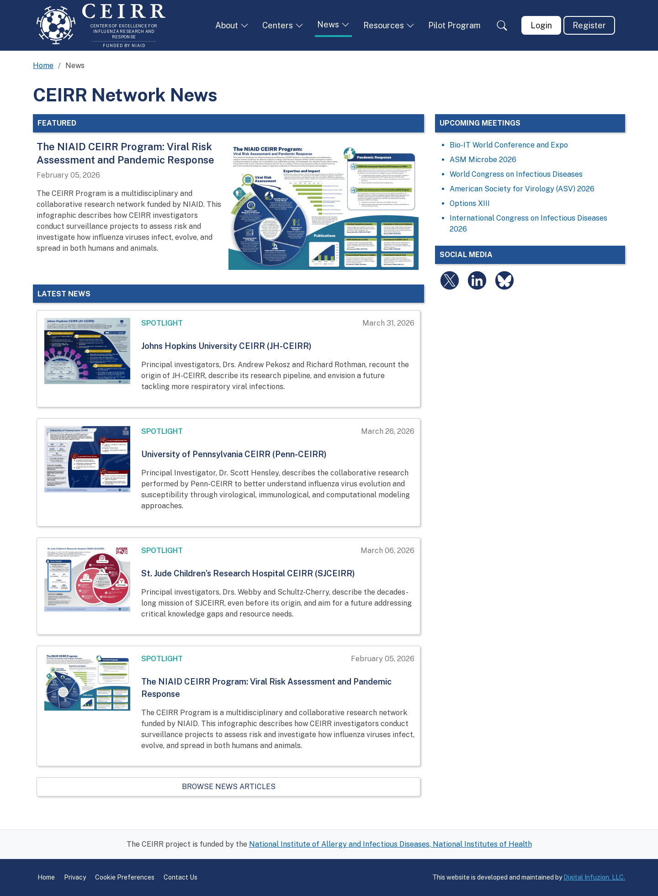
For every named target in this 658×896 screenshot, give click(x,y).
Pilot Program (454, 25)
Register (589, 25)
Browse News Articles (229, 786)
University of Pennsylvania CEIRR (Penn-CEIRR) (234, 454)
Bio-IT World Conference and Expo (509, 145)
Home (43, 65)
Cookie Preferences (124, 877)
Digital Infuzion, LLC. (594, 877)
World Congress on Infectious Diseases (516, 174)
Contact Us (180, 877)
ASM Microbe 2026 (483, 159)
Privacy (75, 877)
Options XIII (470, 203)
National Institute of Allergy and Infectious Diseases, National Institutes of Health (390, 844)
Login (541, 25)
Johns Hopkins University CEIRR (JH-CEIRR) (226, 346)
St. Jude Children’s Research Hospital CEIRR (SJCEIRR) (248, 573)
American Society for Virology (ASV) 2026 (522, 188)
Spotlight (162, 323)
